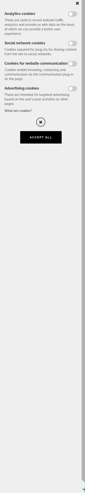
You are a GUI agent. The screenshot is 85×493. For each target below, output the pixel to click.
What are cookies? (18, 111)
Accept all (41, 137)
